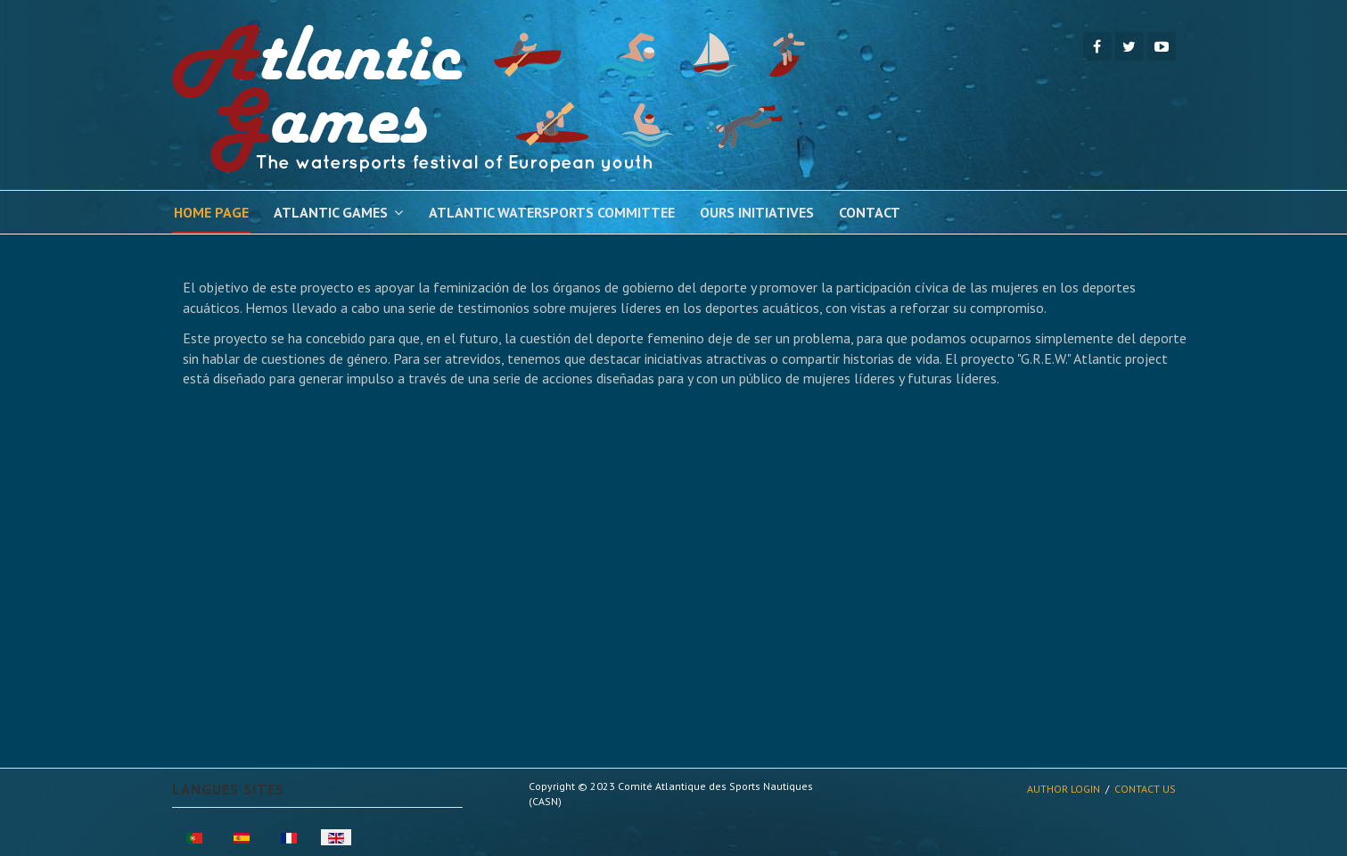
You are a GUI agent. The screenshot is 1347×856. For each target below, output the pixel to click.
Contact (869, 212)
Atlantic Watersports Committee (552, 212)
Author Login (1063, 788)
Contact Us (1145, 788)
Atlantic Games (331, 212)
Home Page (211, 212)
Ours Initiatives (757, 212)
